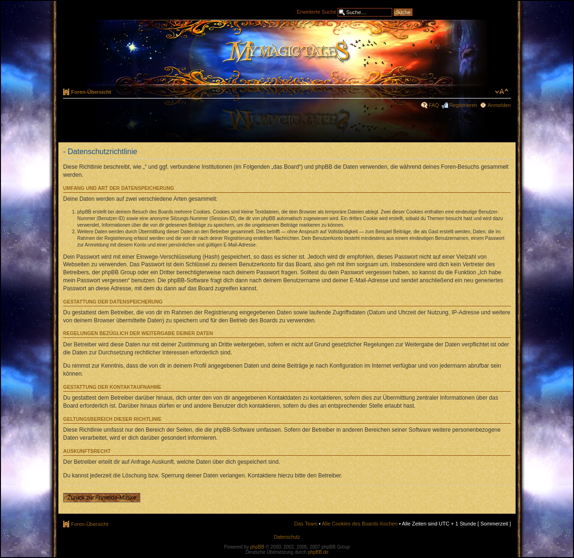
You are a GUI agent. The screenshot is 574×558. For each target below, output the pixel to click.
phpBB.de (318, 552)
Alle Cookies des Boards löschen (359, 523)
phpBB (257, 547)
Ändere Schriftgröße (502, 91)
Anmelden (499, 105)
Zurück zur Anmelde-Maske (101, 497)
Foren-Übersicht (91, 92)
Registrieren (463, 105)
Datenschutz (287, 537)
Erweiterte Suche (317, 11)
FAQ (433, 105)
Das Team (305, 523)
